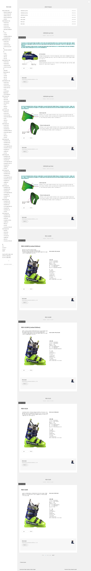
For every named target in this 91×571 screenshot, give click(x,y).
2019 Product (5, 139)
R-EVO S (6, 24)
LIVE (5, 34)
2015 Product (5, 199)
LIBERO (6, 151)
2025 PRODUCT (6, 39)
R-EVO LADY (7, 87)
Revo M (6, 99)
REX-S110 (22, 21)
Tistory (69, 569)
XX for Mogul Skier (8, 146)
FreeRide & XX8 (7, 220)
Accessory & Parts (8, 227)
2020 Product (5, 123)
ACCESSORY (7, 38)
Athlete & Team (7, 15)
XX (5, 32)
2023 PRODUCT (6, 80)
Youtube (31, 569)
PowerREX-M (7, 142)
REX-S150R (23, 17)
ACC (5, 58)
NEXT (53, 555)
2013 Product (5, 228)
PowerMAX (6, 128)
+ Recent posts (23, 562)
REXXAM (8, 7)
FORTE (6, 218)
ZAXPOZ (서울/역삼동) (6, 255)
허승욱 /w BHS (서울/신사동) (7, 254)
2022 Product (5, 96)
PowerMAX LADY (8, 147)
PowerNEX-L (7, 196)
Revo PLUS (6, 101)
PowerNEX (6, 149)
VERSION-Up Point (24, 10)
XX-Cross (6, 235)
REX (5, 56)
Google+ (34, 569)
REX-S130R (23, 19)
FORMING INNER (8, 36)
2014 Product (5, 213)
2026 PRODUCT (6, 20)
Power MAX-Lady (7, 132)
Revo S (6, 97)
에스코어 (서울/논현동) (6, 257)
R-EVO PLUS (7, 27)
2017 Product (5, 170)
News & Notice (5, 10)
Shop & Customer (8, 17)
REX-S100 (22, 23)
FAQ (5, 19)
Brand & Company (8, 12)
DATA (5, 230)
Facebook (28, 569)
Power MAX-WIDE (8, 116)
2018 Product (5, 154)
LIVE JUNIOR (7, 94)
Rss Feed (21, 569)
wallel (76, 569)
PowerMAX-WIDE (8, 130)
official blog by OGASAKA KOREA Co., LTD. (30, 79)
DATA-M (6, 232)
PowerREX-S (7, 140)
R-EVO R (6, 22)
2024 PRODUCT (6, 60)
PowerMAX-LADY (8, 178)
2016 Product (5, 185)
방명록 (3, 250)
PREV (43, 555)
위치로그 (4, 249)
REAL (5, 106)
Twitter (25, 569)
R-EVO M (6, 26)
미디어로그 (4, 247)
